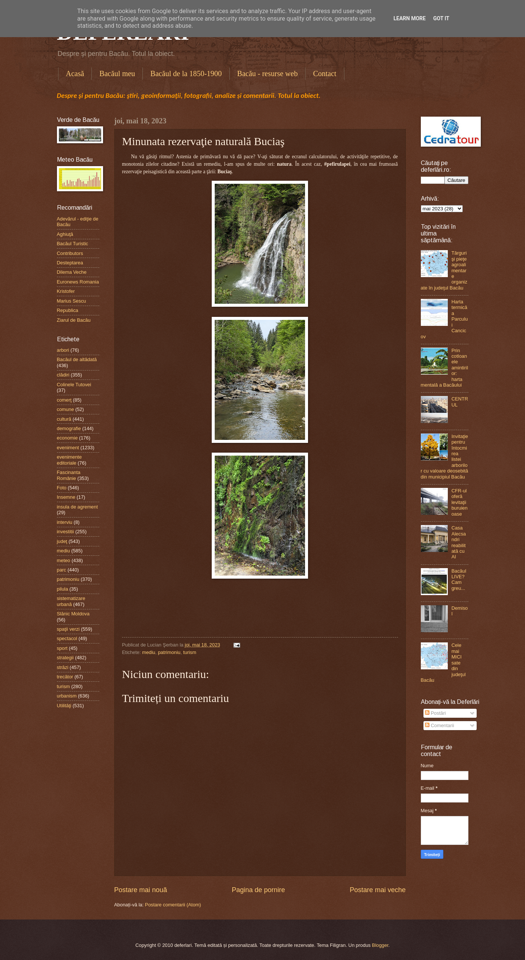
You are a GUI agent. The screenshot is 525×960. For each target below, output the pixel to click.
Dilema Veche (72, 272)
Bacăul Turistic (72, 243)
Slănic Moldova (73, 613)
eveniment (68, 447)
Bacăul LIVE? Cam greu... (459, 579)
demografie (69, 428)
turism (189, 652)
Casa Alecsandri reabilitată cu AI (459, 542)
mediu (148, 652)
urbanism (67, 696)
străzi (63, 667)
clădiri (63, 375)
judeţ (62, 541)
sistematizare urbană (71, 601)
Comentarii (439, 725)
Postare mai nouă (140, 890)
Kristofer (66, 291)
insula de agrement (77, 507)
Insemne (66, 497)
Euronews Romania (78, 282)
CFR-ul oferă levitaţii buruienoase (460, 502)
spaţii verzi (68, 629)
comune (65, 409)
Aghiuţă (65, 234)
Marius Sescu (71, 301)
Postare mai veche (377, 890)
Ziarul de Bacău (74, 320)
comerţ (64, 400)
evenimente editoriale (69, 459)
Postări (435, 713)
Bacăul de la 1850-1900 (186, 73)
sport (62, 648)
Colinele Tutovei (74, 384)
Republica (67, 310)
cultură (64, 419)
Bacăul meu (117, 73)
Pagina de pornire (258, 890)
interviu (65, 522)
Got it (441, 18)
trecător (65, 677)
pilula (62, 589)
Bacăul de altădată (77, 359)
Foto (62, 487)
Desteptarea (70, 263)
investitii (65, 531)
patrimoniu (169, 652)
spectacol (67, 638)
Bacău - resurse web (267, 73)
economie (67, 438)
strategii (65, 657)
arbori (63, 350)
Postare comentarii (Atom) (173, 905)
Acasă (75, 73)
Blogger (380, 945)
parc (61, 570)
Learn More (409, 18)
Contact (324, 73)
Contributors (70, 253)
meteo (63, 560)
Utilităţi (64, 705)
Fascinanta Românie (69, 475)
